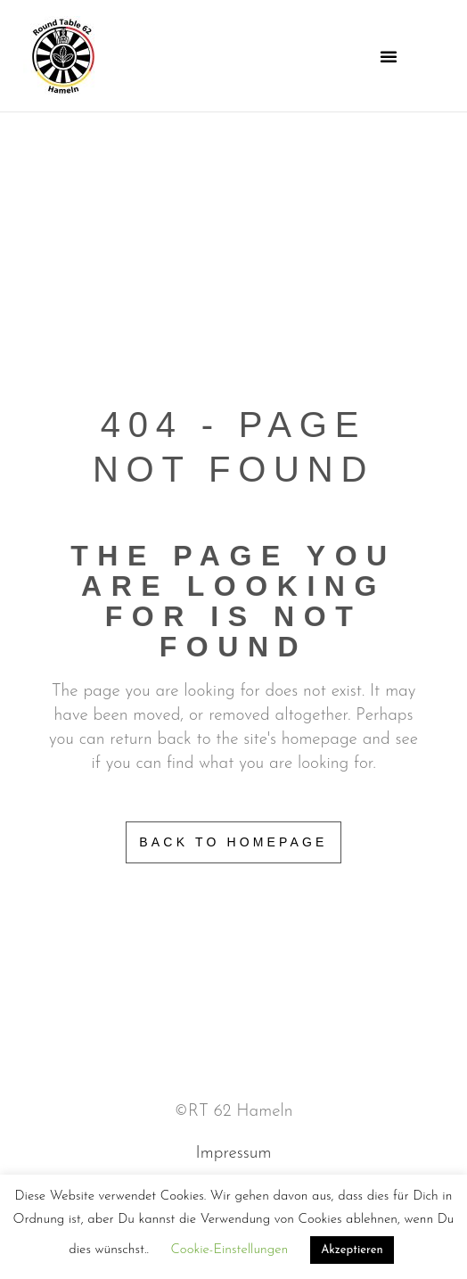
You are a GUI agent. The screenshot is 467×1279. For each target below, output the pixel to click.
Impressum (234, 1153)
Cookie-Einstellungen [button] (229, 1250)
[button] (388, 56)
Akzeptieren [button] (351, 1250)
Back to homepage (233, 842)
